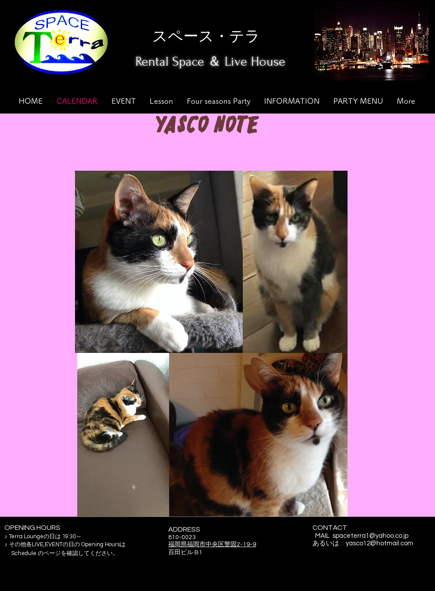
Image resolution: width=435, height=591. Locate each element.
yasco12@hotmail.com (379, 543)
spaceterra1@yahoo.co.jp (370, 535)
